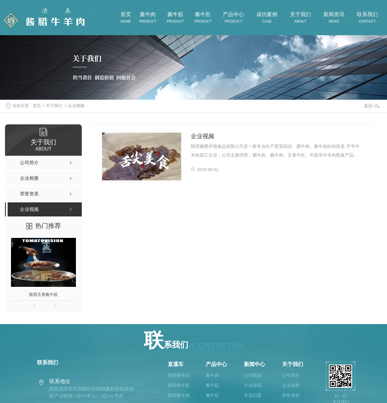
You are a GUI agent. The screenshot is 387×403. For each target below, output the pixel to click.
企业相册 (291, 385)
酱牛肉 (212, 375)
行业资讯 (253, 385)
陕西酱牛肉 (179, 395)
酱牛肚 (212, 395)
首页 (37, 105)
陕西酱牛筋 (179, 385)
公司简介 (291, 375)
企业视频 (76, 105)
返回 (372, 105)
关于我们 (54, 105)
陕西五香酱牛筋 (43, 294)
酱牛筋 (212, 385)
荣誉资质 (291, 395)
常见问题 (253, 395)
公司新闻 (253, 375)
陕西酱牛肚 (179, 375)
